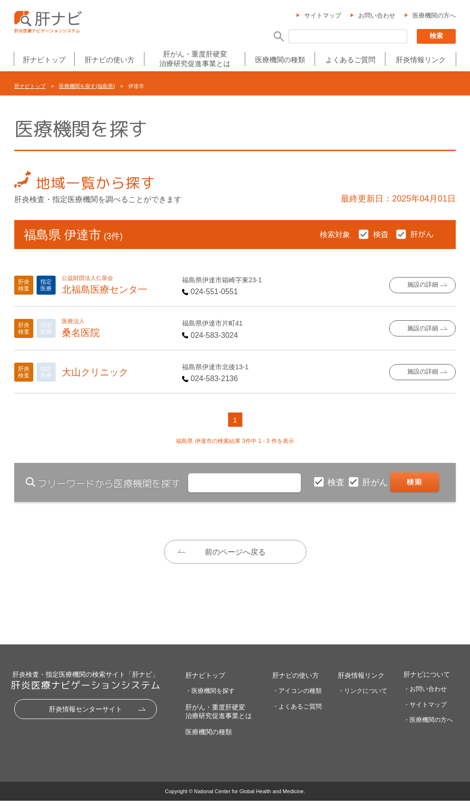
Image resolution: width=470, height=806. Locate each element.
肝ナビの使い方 (109, 60)
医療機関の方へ (434, 15)
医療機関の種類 (280, 60)
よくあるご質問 (350, 60)
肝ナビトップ (44, 60)
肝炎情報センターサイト (85, 714)
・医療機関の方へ (428, 725)
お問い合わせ (376, 15)
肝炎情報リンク (421, 60)
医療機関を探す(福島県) (87, 86)
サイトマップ (322, 15)
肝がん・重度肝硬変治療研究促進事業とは (194, 58)
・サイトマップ (425, 709)
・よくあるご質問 (297, 711)
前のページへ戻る (235, 552)
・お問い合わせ (425, 693)
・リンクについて (362, 696)
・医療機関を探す (210, 696)
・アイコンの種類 (297, 696)
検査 (337, 482)
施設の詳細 (422, 284)
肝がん (376, 482)
